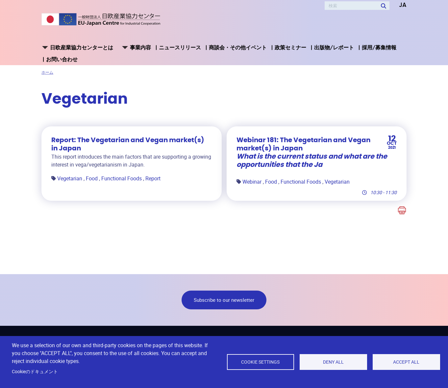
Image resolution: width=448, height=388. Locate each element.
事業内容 (140, 47)
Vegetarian (70, 178)
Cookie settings (260, 362)
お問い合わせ (62, 59)
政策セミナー (290, 47)
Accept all (406, 362)
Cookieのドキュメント (35, 372)
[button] (398, 5)
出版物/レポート (334, 47)
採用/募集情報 (379, 47)
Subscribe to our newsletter (224, 300)
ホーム (47, 72)
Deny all (333, 362)
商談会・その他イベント (238, 47)
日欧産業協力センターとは (81, 47)
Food (92, 178)
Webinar (252, 181)
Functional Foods (122, 178)
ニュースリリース (180, 47)
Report (153, 178)
